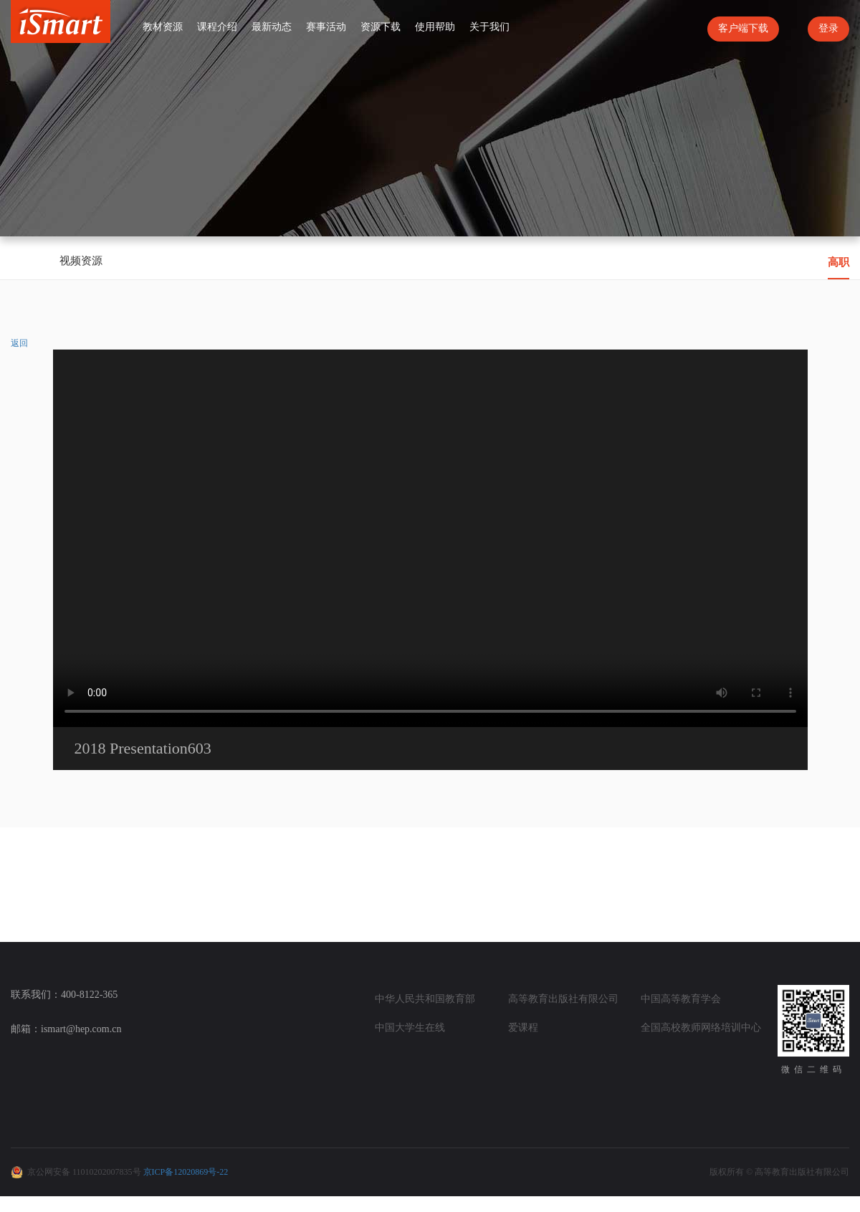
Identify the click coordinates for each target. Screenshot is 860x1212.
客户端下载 (743, 28)
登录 (828, 28)
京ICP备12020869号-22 (186, 1172)
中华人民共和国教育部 (425, 999)
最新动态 (272, 26)
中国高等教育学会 (681, 999)
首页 (123, 26)
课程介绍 (217, 26)
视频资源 (80, 260)
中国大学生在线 (410, 1027)
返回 (19, 343)
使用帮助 (435, 26)
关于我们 (489, 26)
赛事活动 (326, 26)
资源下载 (380, 26)
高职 (838, 262)
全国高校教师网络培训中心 (701, 1027)
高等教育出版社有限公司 (563, 999)
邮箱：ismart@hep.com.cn (66, 1029)
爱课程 (523, 1027)
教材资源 (163, 26)
